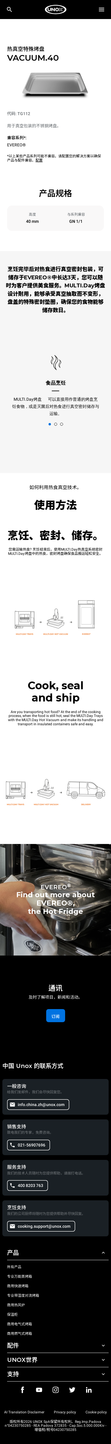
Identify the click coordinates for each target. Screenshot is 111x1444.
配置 (39, 160)
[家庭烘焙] (55, 9)
